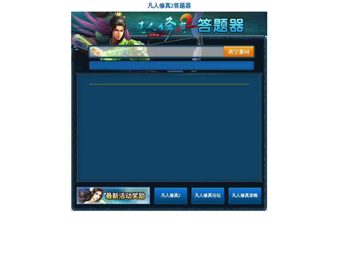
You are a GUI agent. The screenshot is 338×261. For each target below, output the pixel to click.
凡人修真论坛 (208, 195)
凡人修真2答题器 (169, 6)
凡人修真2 (170, 195)
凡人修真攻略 (245, 195)
